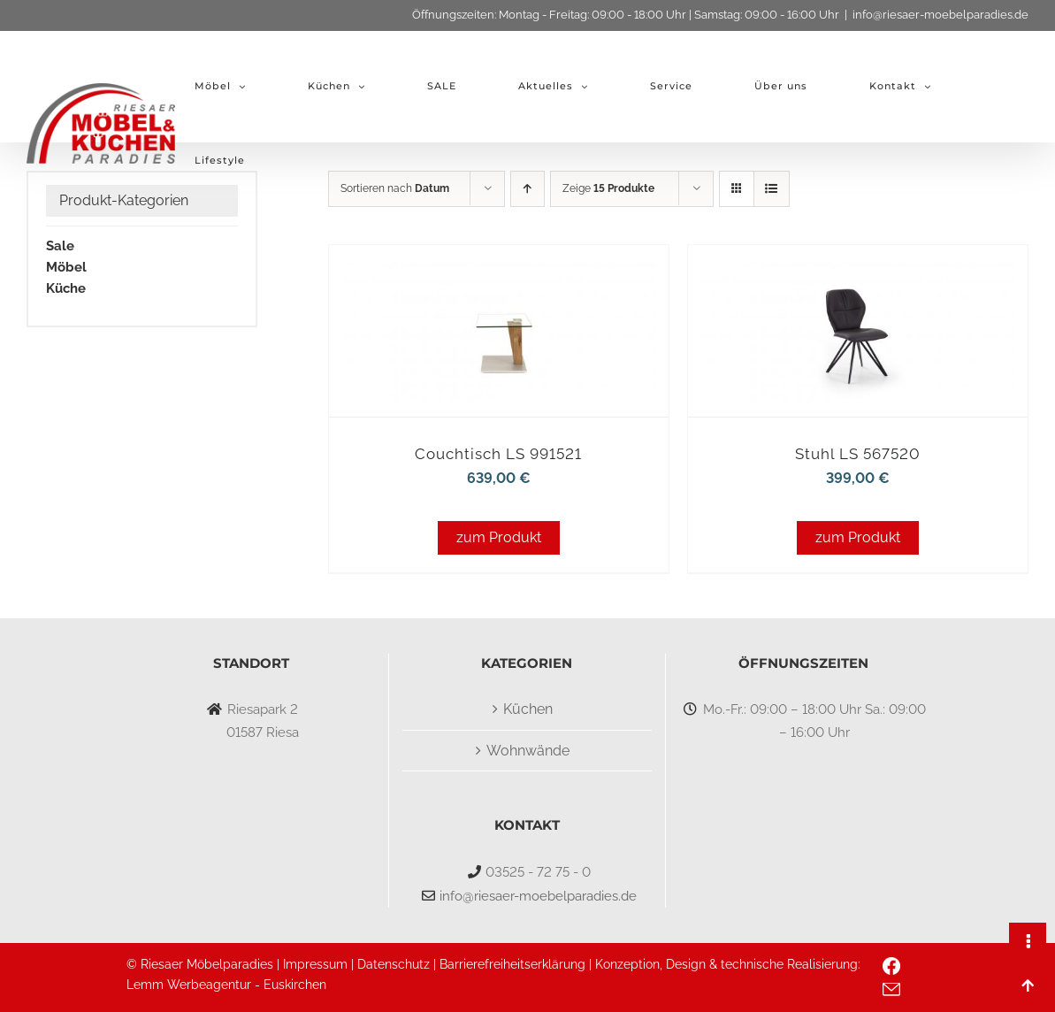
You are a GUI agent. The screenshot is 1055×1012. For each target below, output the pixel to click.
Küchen (528, 709)
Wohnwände (528, 750)
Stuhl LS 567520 (858, 454)
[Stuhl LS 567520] (857, 269)
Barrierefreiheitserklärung (512, 964)
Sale (60, 246)
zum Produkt (498, 537)
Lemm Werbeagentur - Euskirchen (226, 985)
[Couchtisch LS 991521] (498, 269)
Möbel (66, 267)
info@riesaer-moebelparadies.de (940, 14)
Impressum (315, 964)
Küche (66, 288)
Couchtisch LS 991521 (498, 454)
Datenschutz (393, 964)
